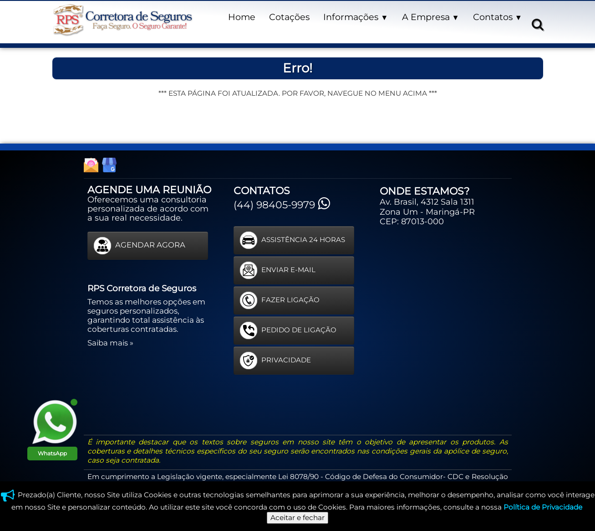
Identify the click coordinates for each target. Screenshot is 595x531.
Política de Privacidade (542, 507)
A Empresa (430, 16)
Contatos (497, 16)
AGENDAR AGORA (139, 246)
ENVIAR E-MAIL (277, 270)
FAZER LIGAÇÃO (279, 300)
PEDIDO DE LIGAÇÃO (287, 330)
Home (241, 16)
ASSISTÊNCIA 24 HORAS (292, 240)
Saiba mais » (110, 342)
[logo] (122, 20)
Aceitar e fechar (297, 517)
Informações (355, 16)
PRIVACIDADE (275, 360)
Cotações (289, 16)
